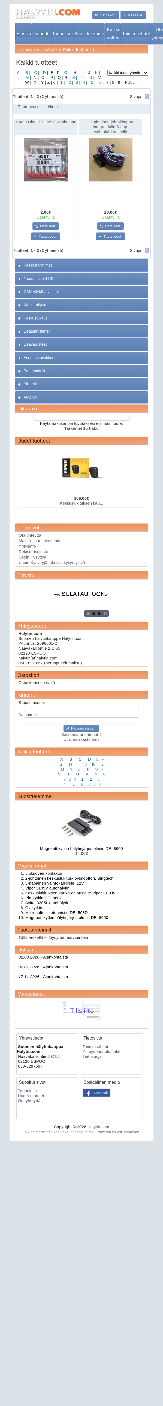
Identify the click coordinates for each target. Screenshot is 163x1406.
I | (83, 72)
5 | (92, 82)
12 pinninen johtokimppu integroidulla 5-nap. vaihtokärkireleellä (110, 127)
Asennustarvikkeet (40, 358)
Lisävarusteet (35, 344)
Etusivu (23, 33)
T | (83, 77)
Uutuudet (41, 33)
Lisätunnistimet (37, 331)
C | (36, 72)
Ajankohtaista (43, 957)
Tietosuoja (92, 1056)
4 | (84, 82)
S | (74, 77)
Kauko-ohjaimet (37, 305)
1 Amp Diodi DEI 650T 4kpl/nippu (45, 122)
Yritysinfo (27, 546)
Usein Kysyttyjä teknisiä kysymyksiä (52, 562)
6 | (101, 82)
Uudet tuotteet (33, 441)
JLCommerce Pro (38, 1132)
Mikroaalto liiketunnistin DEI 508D (56, 913)
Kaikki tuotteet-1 (79, 49)
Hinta (53, 107)
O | (43, 77)
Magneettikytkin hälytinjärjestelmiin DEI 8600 (81, 848)
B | (27, 72)
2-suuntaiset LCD (39, 278)
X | (36, 82)
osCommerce (128, 1132)
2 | (70, 82)
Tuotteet (49, 49)
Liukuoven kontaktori (44, 873)
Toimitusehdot (136, 33)
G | (66, 72)
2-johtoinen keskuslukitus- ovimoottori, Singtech (69, 878)
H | (75, 72)
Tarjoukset (62, 33)
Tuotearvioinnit (34, 930)
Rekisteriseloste (33, 552)
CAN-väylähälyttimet (41, 291)
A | (19, 72)
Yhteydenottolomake (101, 1051)
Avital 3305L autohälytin (47, 903)
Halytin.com (98, 1127)
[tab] (81, 265)
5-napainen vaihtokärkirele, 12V (54, 883)
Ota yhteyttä (30, 535)
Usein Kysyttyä (32, 557)
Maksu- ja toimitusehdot (41, 541)
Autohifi (30, 397)
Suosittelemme (89, 33)
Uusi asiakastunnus (81, 739)
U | (91, 77)
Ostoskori (28, 675)
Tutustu (26, 575)
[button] (105, 15)
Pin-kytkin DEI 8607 (43, 898)
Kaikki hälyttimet (38, 265)
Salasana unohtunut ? (81, 734)
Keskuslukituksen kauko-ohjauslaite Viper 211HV (70, 893)
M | (28, 77)
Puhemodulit (34, 371)
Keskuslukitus (35, 318)
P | (52, 77)
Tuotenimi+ (28, 107)
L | (19, 77)
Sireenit (30, 384)
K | (97, 72)
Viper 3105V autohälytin (47, 888)
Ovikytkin (33, 908)
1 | (62, 82)
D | (45, 72)
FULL (129, 82)
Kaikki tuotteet (112, 33)
